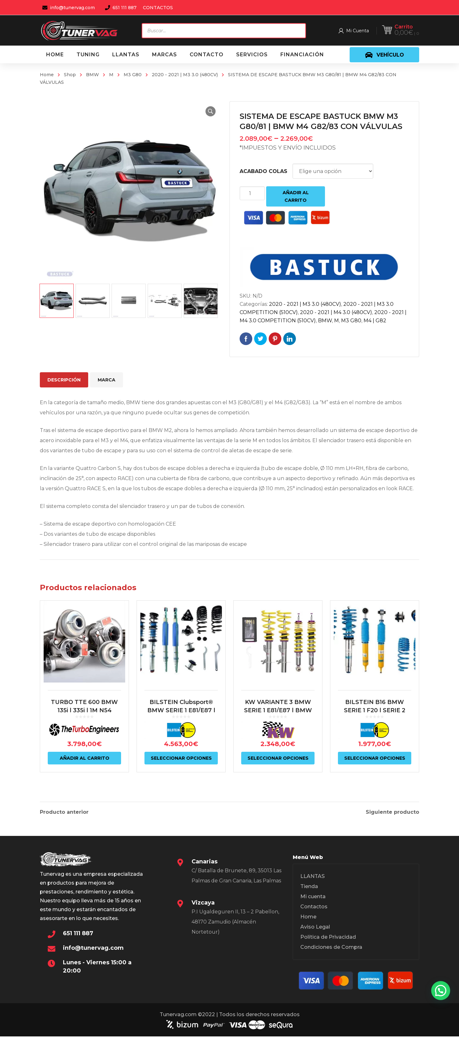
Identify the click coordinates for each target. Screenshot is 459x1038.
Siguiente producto (392, 812)
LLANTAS (312, 878)
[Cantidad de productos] (252, 193)
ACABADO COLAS (263, 171)
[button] (209, 111)
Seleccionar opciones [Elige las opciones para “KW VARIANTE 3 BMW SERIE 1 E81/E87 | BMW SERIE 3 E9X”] (278, 765)
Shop (70, 74)
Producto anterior (64, 812)
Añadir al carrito (296, 196)
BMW (92, 74)
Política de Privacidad (328, 939)
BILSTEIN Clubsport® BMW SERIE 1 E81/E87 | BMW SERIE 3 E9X (181, 717)
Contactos (313, 908)
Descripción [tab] (64, 380)
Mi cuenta (313, 898)
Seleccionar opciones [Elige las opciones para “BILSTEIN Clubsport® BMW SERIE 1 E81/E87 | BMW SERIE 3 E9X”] (181, 765)
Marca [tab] (106, 380)
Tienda (309, 888)
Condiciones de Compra (331, 949)
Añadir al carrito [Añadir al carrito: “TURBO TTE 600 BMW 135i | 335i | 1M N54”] (84, 765)
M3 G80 (133, 74)
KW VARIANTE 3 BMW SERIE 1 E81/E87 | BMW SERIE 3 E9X (278, 717)
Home (47, 74)
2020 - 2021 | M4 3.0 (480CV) (336, 312)
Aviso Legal (315, 928)
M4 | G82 (375, 321)
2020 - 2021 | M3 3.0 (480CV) (185, 74)
